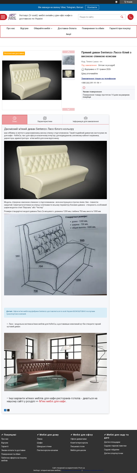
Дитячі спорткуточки (113, 453)
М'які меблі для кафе (52, 401)
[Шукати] (122, 17)
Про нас (11, 28)
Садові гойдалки (111, 450)
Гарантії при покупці (120, 28)
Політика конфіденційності (93, 470)
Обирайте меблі (42, 28)
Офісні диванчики (79, 439)
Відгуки (24, 28)
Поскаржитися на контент (71, 470)
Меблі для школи (78, 450)
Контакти (92, 7)
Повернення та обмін (93, 28)
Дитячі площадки (112, 442)
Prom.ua (82, 468)
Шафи (39, 443)
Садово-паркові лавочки (115, 446)
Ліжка (39, 439)
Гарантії (4, 446)
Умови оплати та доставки (13, 450)
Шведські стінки (44, 446)
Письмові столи (78, 446)
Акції (68, 34)
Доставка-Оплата (67, 28)
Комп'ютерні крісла (79, 443)
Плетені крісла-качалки (47, 450)
